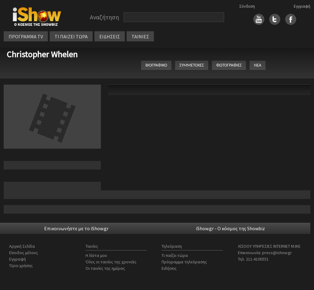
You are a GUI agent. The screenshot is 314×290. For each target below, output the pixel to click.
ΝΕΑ (257, 65)
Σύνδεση (247, 6)
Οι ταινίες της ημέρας (105, 268)
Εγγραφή (302, 6)
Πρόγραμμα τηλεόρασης (184, 262)
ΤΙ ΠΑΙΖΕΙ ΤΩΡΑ (71, 36)
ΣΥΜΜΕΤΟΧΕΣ (191, 65)
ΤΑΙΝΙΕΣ (140, 36)
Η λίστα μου (96, 255)
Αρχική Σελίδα (22, 246)
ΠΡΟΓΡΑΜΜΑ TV (26, 36)
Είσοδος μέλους (23, 252)
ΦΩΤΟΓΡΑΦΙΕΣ (229, 65)
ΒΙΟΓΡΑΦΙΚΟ (156, 65)
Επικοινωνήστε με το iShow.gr (76, 228)
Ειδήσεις (169, 268)
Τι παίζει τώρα (175, 255)
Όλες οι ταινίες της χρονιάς (111, 262)
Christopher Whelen (42, 54)
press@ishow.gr (277, 252)
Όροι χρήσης (21, 265)
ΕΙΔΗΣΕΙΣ (109, 36)
